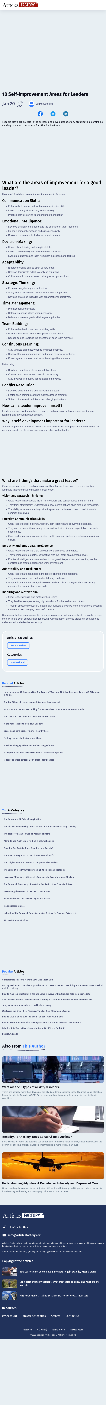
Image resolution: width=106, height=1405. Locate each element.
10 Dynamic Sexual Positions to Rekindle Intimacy (26, 1070)
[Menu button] (101, 5)
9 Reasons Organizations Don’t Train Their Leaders (29, 825)
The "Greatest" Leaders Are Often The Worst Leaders (30, 781)
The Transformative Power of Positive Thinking (27, 899)
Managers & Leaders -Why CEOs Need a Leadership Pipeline (33, 818)
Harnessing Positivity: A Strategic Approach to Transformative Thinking (39, 942)
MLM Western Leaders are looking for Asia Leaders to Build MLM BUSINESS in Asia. (44, 774)
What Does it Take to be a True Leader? (23, 789)
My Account (10, 1381)
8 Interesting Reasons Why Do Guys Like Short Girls (27, 1045)
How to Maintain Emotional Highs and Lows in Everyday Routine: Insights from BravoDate (46, 1059)
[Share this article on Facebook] (40, 113)
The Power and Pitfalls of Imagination (22, 884)
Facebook (27, 1395)
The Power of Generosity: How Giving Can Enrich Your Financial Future (38, 949)
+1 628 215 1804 (16, 1292)
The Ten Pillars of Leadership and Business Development (32, 767)
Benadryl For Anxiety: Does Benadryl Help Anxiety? (28, 913)
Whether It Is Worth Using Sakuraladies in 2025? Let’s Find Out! (33, 1093)
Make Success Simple (14, 971)
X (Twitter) (42, 1395)
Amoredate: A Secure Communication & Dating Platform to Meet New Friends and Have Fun (47, 1064)
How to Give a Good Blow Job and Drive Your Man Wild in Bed (32, 1082)
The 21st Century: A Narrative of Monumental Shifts (29, 920)
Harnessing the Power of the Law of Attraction (27, 956)
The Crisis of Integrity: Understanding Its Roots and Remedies (34, 935)
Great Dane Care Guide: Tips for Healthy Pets (26, 796)
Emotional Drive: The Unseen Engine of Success (27, 964)
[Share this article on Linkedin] (65, 113)
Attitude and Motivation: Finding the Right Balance (29, 906)
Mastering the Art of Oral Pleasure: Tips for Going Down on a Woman (36, 1076)
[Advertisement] (53, 34)
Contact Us (75, 1381)
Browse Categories (35, 1381)
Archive (58, 1381)
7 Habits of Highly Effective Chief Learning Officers (29, 810)
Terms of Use (58, 1395)
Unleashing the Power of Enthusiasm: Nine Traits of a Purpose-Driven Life (40, 978)
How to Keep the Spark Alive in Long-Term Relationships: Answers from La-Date (41, 1087)
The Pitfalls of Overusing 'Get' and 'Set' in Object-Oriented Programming (40, 891)
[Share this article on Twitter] (53, 113)
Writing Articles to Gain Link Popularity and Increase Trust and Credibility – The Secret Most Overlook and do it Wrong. (52, 1052)
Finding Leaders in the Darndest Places (23, 803)
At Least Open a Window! (16, 985)
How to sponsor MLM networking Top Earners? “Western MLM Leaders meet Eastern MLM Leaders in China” (52, 758)
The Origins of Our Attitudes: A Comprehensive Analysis (31, 927)
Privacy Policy (76, 1395)
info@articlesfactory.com (22, 1300)
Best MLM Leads (10, 1099)
